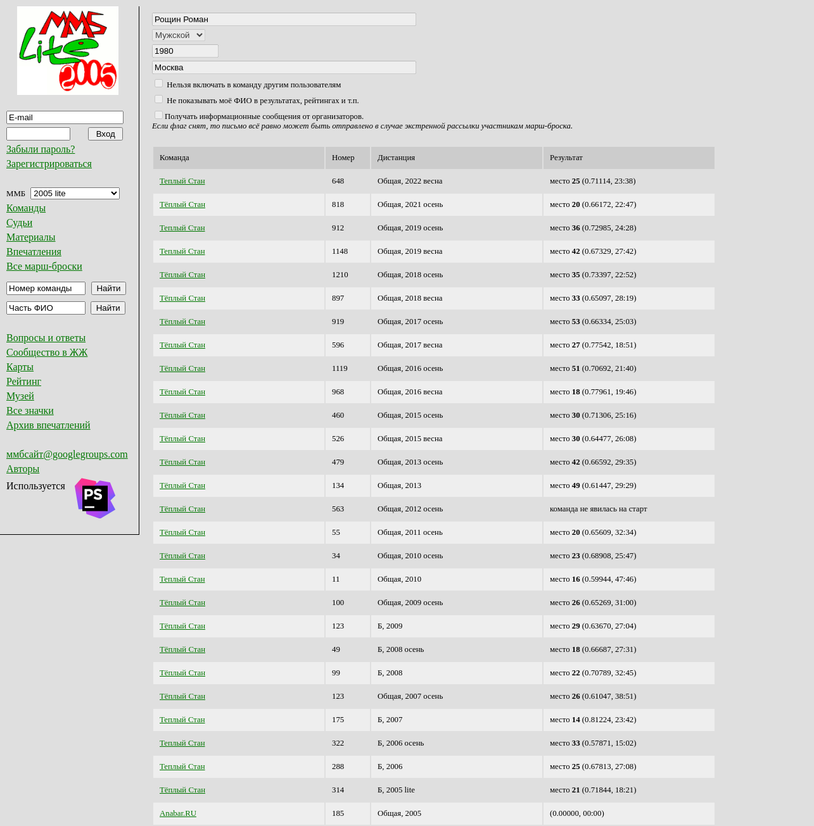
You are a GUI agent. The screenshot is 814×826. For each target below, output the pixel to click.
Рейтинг (23, 381)
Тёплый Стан (182, 204)
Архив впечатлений (48, 425)
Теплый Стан (182, 181)
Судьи (19, 222)
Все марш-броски (44, 266)
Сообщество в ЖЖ (46, 352)
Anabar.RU (178, 813)
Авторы (22, 468)
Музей (20, 396)
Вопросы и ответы (46, 337)
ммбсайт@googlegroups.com (67, 454)
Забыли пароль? (40, 149)
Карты (20, 366)
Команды (26, 208)
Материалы (31, 237)
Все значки (30, 410)
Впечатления (33, 251)
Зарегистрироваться (49, 163)
